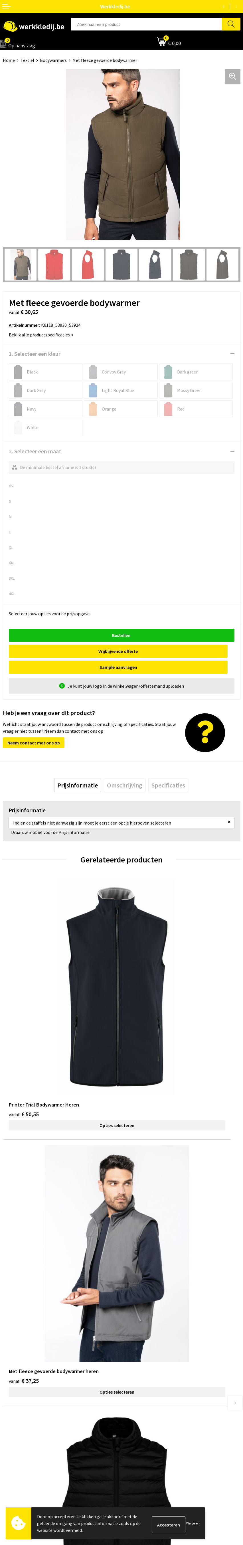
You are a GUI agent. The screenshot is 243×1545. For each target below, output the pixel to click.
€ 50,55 (24, 988)
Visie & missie (16, 1416)
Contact (132, 1314)
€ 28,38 (24, 1145)
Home (9, 60)
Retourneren (136, 1416)
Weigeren (193, 1523)
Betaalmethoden (141, 1407)
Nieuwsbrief (14, 1407)
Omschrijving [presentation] (124, 769)
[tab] (77, 769)
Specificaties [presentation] (168, 769)
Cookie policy (137, 1331)
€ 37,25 (142, 988)
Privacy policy (137, 1322)
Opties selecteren (62, 1000)
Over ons (11, 1399)
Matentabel (14, 1425)
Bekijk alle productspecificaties (41, 335)
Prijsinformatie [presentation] (77, 769)
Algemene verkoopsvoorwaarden (156, 1340)
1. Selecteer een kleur (34, 353)
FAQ (128, 1348)
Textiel (27, 60)
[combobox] (146, 24)
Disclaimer (134, 1399)
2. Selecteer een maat (35, 451)
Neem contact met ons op (33, 727)
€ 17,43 (142, 1145)
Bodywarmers (53, 60)
